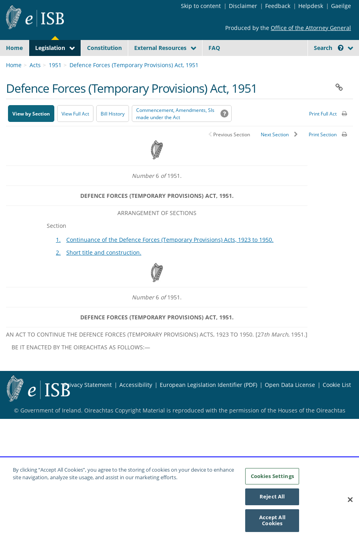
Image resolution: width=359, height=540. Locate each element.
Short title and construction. (103, 313)
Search (328, 48)
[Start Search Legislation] (332, 73)
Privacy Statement (88, 446)
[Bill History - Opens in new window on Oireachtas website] (112, 174)
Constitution (104, 48)
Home (14, 48)
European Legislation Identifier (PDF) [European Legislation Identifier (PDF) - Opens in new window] (208, 446)
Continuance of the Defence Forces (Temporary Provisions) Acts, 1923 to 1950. (170, 301)
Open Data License (290, 446)
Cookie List (337, 446)
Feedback (277, 6)
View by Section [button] (31, 174)
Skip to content (201, 6)
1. (58, 301)
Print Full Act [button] (323, 174)
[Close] (350, 506)
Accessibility (135, 446)
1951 (55, 126)
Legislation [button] (50, 48)
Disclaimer (243, 6)
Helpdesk (310, 6)
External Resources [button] (160, 48)
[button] (340, 48)
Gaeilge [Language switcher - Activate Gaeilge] (341, 6)
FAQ (214, 48)
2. (58, 313)
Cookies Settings (272, 482)
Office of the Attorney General (311, 28)
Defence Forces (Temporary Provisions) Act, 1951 (133, 126)
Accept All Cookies (272, 526)
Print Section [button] (323, 195)
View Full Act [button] (75, 174)
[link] (20, 101)
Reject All (272, 502)
